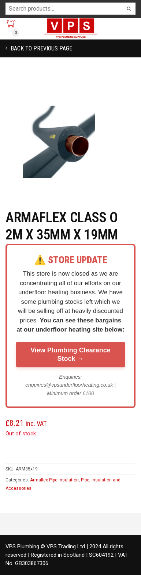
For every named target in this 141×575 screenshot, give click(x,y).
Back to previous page (40, 48)
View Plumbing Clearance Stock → (70, 354)
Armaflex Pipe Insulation (54, 480)
